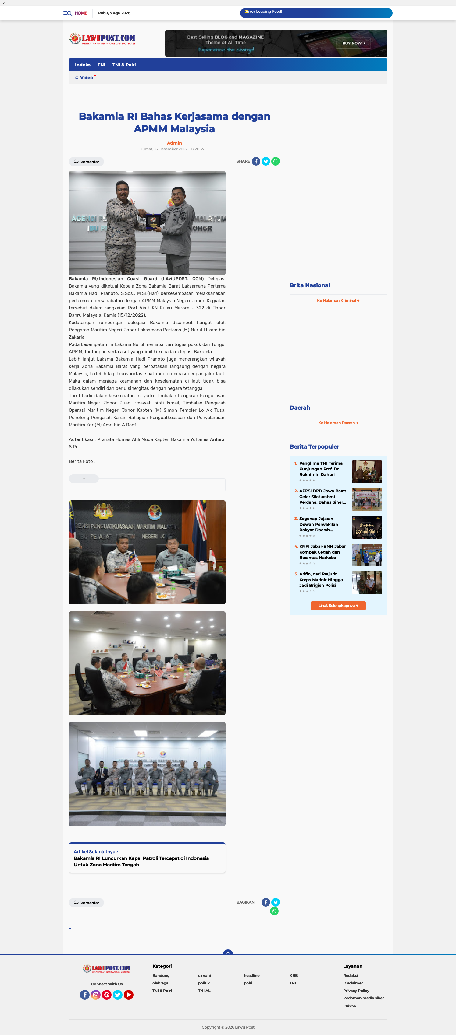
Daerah (300, 407)
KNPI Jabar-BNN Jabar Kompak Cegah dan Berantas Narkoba (322, 552)
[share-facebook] (256, 161)
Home (80, 13)
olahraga (160, 983)
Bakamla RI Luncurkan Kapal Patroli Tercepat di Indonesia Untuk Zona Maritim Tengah (141, 861)
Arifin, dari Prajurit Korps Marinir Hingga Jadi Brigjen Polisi (321, 579)
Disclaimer (353, 983)
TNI (101, 65)
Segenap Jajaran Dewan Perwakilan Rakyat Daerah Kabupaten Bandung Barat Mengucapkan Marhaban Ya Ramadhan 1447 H (321, 524)
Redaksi (350, 975)
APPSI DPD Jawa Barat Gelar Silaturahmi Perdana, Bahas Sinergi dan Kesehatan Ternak (323, 496)
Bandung (160, 975)
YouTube (133, 997)
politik (204, 983)
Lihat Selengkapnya (338, 605)
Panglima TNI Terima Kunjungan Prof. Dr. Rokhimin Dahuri (321, 469)
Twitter (120, 997)
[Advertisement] (338, 231)
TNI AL (204, 990)
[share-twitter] (266, 161)
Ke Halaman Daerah (338, 423)
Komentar (86, 161)
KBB (294, 975)
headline (251, 975)
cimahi (204, 975)
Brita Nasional (310, 285)
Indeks (82, 65)
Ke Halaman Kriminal (338, 300)
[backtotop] (228, 954)
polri (248, 983)
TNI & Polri (124, 65)
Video (86, 77)
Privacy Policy (356, 990)
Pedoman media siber (363, 998)
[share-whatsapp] (275, 161)
